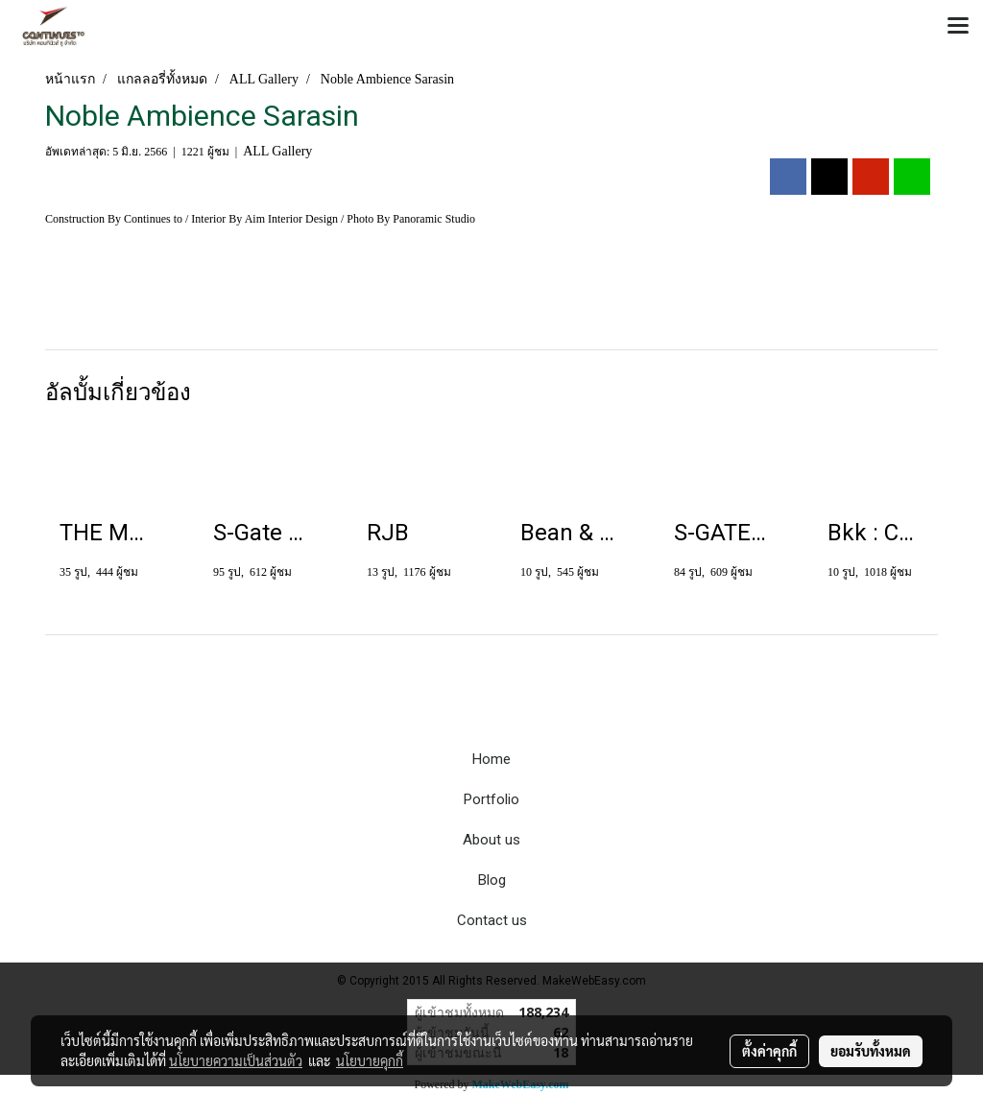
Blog (492, 880)
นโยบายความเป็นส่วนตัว (235, 1060)
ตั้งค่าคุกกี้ (769, 1050)
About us (491, 839)
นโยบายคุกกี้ (369, 1060)
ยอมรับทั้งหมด (870, 1050)
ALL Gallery (277, 151)
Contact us (492, 920)
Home (491, 759)
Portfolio (491, 799)
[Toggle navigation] (958, 27)
